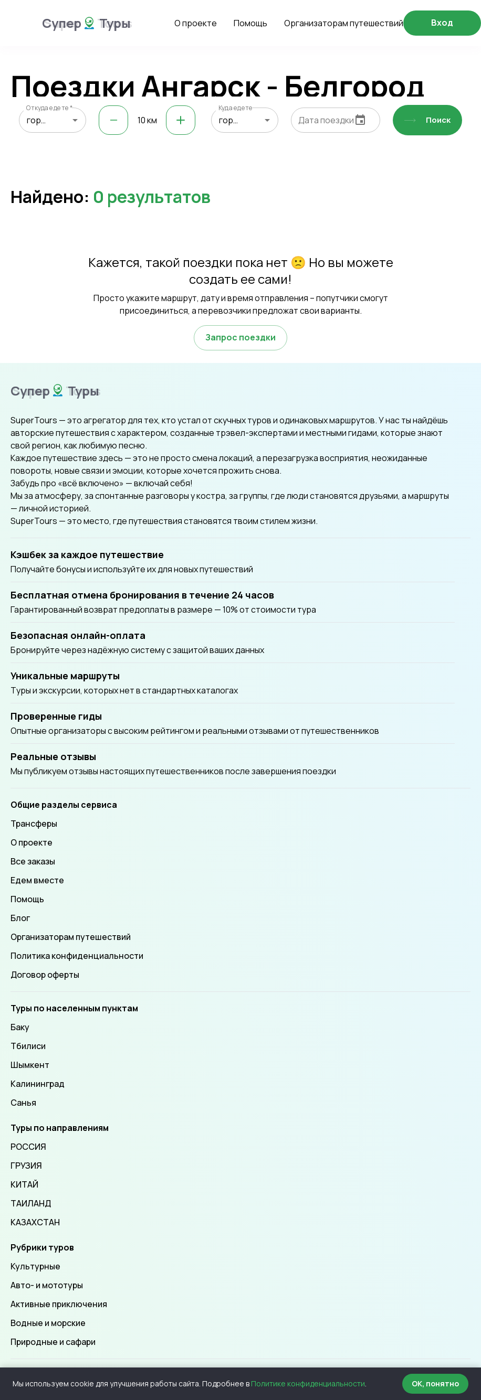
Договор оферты (45, 974)
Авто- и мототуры (47, 1285)
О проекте (195, 23)
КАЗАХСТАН (35, 1222)
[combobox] (52, 120)
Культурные (35, 1266)
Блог (20, 918)
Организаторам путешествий (343, 23)
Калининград (38, 1083)
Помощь (250, 23)
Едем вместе (37, 880)
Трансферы (34, 823)
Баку (20, 1027)
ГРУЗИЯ (26, 1165)
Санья (23, 1102)
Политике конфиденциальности (308, 1383)
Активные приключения (59, 1304)
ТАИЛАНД (31, 1203)
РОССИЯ (28, 1146)
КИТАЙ (24, 1184)
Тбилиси (28, 1046)
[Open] (75, 120)
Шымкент (30, 1065)
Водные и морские (48, 1323)
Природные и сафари (53, 1342)
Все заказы (33, 861)
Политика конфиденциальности (77, 955)
